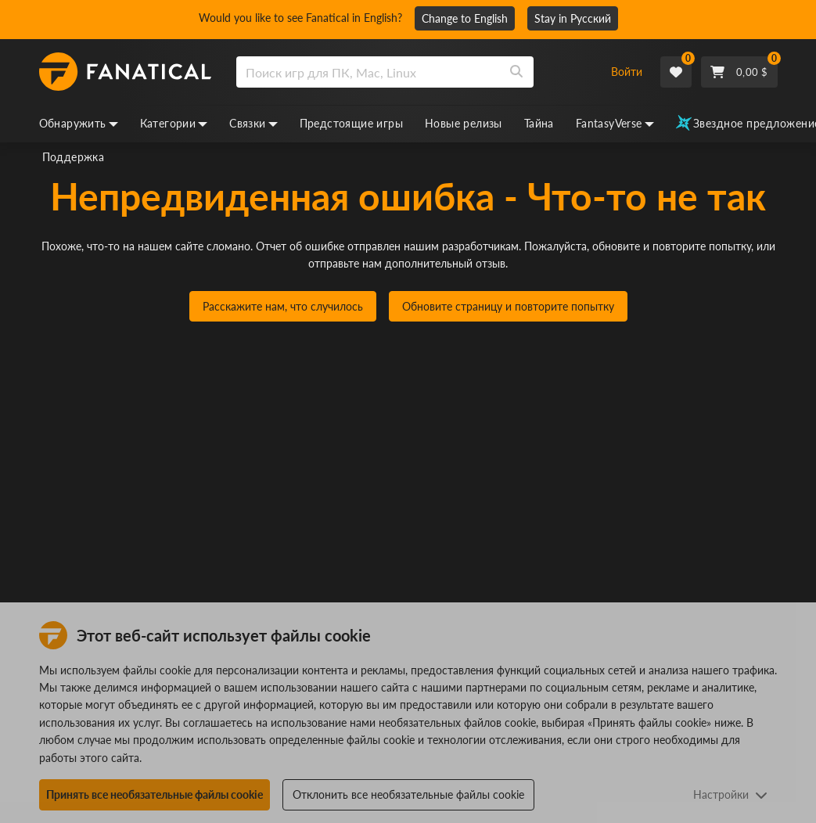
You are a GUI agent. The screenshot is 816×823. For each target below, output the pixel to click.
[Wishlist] (676, 72)
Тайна (539, 123)
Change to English (465, 18)
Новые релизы (463, 123)
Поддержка (73, 157)
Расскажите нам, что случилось (283, 306)
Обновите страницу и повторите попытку (508, 306)
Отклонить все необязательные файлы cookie (408, 794)
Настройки (730, 794)
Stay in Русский (572, 18)
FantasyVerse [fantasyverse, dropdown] (615, 123)
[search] (368, 72)
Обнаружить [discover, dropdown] (78, 123)
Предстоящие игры (351, 123)
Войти (626, 71)
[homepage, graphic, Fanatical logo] (125, 72)
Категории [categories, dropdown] (174, 123)
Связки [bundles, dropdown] (253, 123)
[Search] (516, 72)
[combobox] (414, 72)
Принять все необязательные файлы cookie (154, 794)
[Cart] (739, 72)
